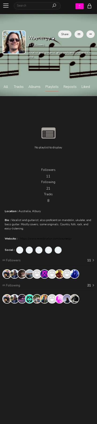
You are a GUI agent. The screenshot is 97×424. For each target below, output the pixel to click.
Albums (34, 86)
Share (64, 34)
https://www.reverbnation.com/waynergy (45, 238)
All (6, 86)
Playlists (52, 86)
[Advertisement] (48, 355)
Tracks (19, 86)
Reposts (70, 86)
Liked (85, 86)
